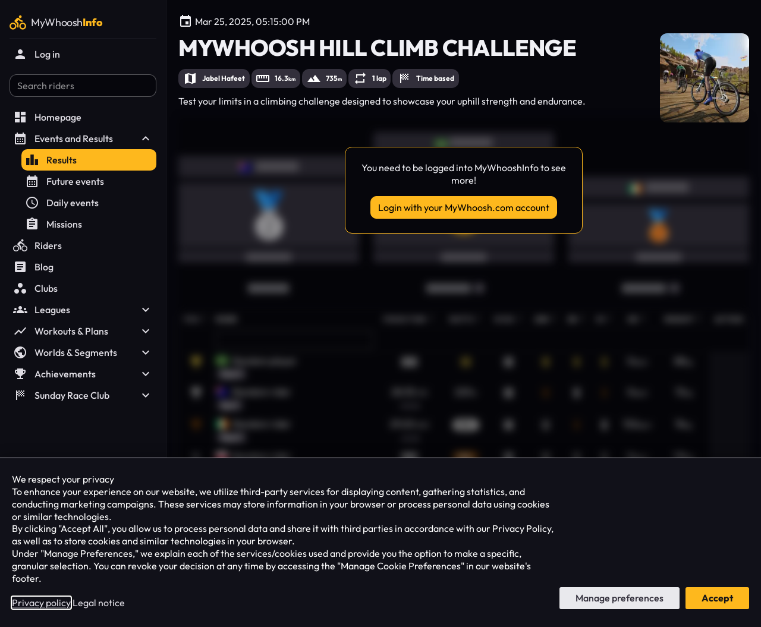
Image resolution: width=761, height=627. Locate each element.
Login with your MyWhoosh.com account (463, 207)
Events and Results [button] (83, 138)
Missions (53, 224)
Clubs (35, 288)
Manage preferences (619, 598)
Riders (37, 245)
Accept (717, 598)
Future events (64, 181)
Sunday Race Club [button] (83, 395)
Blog (33, 267)
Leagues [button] (83, 310)
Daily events (62, 203)
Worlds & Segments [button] (83, 352)
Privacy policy (41, 603)
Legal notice (99, 603)
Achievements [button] (83, 374)
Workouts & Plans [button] (83, 331)
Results (51, 160)
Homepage (47, 117)
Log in (36, 54)
